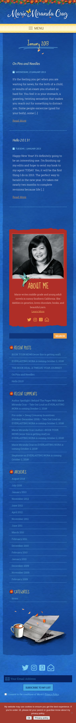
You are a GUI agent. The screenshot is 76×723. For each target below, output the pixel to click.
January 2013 (19, 492)
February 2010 (20, 552)
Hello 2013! (21, 140)
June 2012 (17, 505)
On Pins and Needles (26, 63)
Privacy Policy (52, 694)
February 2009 (20, 579)
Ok (29, 718)
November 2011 (20, 518)
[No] (71, 712)
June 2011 (17, 525)
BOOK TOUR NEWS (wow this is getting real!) (36, 354)
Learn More (38, 311)
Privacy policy (41, 718)
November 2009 (20, 572)
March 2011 (18, 532)
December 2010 (20, 545)
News (15, 598)
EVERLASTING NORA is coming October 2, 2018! (38, 361)
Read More (19, 120)
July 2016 (17, 485)
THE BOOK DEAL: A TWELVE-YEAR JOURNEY (37, 367)
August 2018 (18, 478)
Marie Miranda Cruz (23, 444)
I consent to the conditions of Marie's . (33, 694)
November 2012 (20, 498)
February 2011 (19, 539)
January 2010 (19, 559)
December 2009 (20, 565)
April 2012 (17, 512)
